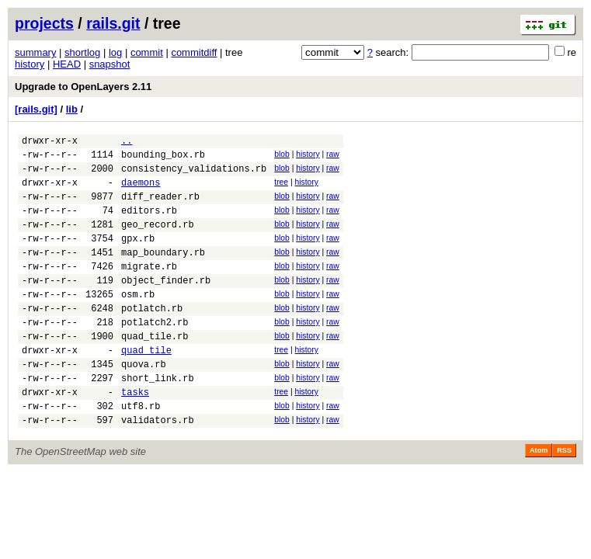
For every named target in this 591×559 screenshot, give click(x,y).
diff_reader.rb (160, 207)
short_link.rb (157, 419)
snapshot (109, 64)
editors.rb (149, 224)
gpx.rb (138, 256)
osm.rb (138, 321)
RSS (564, 499)
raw (332, 156)
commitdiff (194, 52)
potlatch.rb (152, 338)
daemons (140, 191)
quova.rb (143, 403)
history (29, 64)
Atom (539, 499)
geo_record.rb (157, 240)
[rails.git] (36, 109)
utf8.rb (140, 452)
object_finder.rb (165, 305)
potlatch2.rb (154, 354)
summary (35, 52)
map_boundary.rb (163, 273)
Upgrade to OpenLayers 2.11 (83, 86)
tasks (135, 436)
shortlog (82, 52)
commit (146, 52)
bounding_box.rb (163, 158)
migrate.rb (149, 289)
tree (281, 189)
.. (126, 142)
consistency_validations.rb (193, 175)
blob (282, 156)
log (115, 52)
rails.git (113, 23)
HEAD (67, 64)
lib (72, 109)
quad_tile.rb (154, 370)
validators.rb (157, 468)
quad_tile (146, 387)
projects (44, 23)
